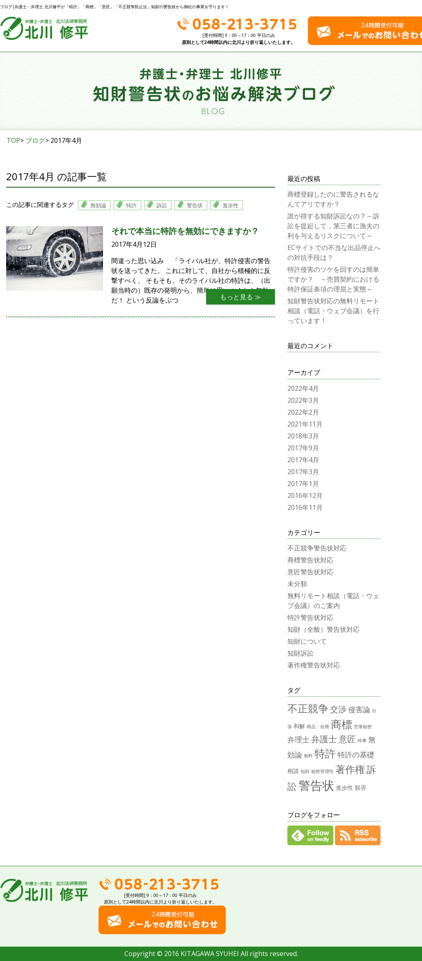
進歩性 (230, 205)
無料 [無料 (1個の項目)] (308, 756)
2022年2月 (303, 412)
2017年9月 (303, 447)
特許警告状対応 (310, 617)
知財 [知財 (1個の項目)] (305, 771)
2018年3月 (303, 435)
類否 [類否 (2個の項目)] (360, 787)
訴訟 (161, 205)
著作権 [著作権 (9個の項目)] (350, 769)
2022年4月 (303, 388)
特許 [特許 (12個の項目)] (325, 753)
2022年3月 (303, 400)
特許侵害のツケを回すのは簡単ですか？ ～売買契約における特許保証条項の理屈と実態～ (333, 279)
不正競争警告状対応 (316, 548)
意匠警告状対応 (310, 571)
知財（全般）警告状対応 (323, 629)
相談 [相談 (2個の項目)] (293, 771)
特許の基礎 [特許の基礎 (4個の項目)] (355, 754)
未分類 (297, 583)
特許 (131, 205)
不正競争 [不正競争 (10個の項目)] (307, 708)
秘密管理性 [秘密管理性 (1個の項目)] (322, 771)
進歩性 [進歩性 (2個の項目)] (344, 787)
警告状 (195, 205)
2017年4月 (303, 459)
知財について (307, 641)
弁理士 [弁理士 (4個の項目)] (298, 739)
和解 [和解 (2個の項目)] (299, 726)
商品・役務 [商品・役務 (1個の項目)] (318, 726)
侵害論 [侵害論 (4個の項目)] (359, 709)
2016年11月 (305, 507)
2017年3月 (303, 471)
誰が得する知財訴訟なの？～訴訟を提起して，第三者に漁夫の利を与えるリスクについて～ (333, 225)
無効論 (98, 205)
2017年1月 (303, 483)
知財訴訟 (300, 653)
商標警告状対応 (310, 559)
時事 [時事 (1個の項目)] (362, 740)
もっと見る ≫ (240, 296)
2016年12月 (305, 495)
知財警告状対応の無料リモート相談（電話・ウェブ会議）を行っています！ (333, 310)
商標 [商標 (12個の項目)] (341, 724)
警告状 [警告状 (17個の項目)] (316, 785)
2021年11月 (305, 424)
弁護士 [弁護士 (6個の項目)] (324, 739)
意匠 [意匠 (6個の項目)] (347, 739)
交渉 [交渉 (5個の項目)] (338, 709)
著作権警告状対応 (313, 665)
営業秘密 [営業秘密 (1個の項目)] (363, 726)
